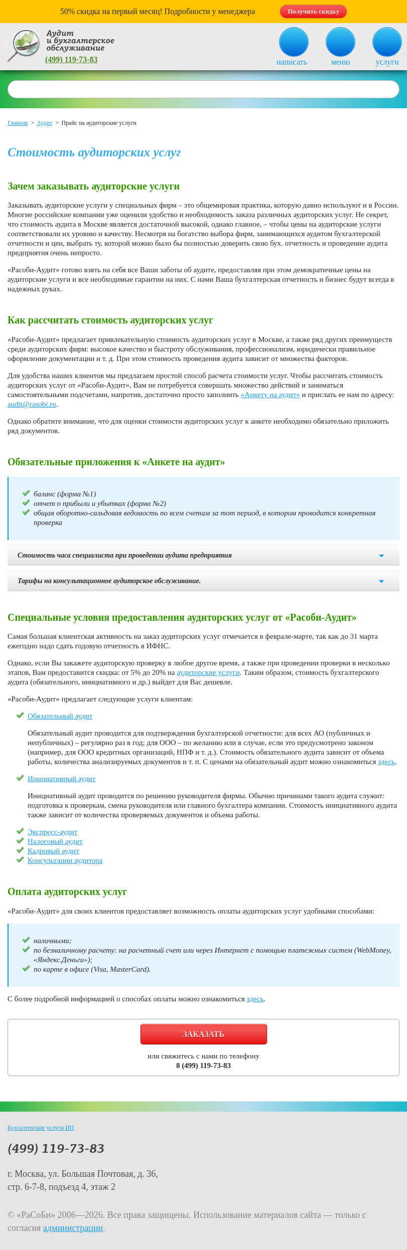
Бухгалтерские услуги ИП (41, 1127)
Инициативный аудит (61, 779)
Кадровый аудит (53, 851)
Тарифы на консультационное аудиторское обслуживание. (109, 581)
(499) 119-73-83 (71, 59)
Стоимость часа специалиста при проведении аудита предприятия (125, 555)
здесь (386, 762)
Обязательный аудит (60, 716)
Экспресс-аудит (52, 832)
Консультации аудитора (65, 860)
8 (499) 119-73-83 (203, 1065)
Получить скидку (313, 11)
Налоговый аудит (55, 841)
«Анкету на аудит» (270, 395)
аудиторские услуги (208, 672)
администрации (73, 1228)
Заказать (203, 1034)
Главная (18, 122)
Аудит (44, 122)
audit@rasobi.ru (32, 404)
